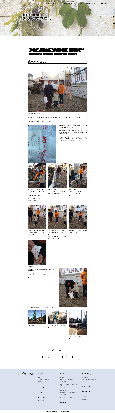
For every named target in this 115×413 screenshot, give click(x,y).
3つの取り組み (63, 381)
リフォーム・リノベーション (44, 379)
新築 (39, 377)
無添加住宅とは (68, 3)
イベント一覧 (86, 391)
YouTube (40, 392)
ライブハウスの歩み (42, 381)
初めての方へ (42, 397)
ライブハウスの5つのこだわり (66, 379)
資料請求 (84, 399)
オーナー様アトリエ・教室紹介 (66, 397)
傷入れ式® (33, 51)
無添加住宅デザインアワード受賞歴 (67, 392)
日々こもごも (72, 54)
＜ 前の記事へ (47, 357)
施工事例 (48, 3)
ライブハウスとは (57, 3)
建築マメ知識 (48, 54)
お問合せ (84, 396)
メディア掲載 (63, 394)
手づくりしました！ (60, 54)
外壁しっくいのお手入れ (60, 51)
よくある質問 (40, 400)
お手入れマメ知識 (74, 51)
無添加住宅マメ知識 (36, 54)
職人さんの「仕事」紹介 (76, 48)
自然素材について (86, 377)
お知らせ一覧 (86, 386)
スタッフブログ (78, 3)
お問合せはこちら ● (57, 350)
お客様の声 (87, 3)
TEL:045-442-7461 (106, 3)
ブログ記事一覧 (45, 48)
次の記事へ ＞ (67, 357)
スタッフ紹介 (63, 388)
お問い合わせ (95, 3)
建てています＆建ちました (59, 48)
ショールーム (63, 390)
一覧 (57, 357)
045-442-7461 (86, 402)
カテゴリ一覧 (34, 48)
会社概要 (62, 377)
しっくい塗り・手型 (45, 51)
